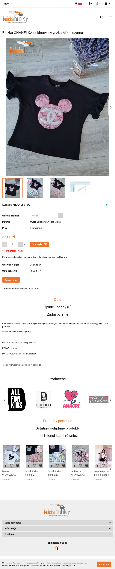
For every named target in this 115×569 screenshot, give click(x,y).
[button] (107, 3)
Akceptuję (104, 564)
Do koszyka (39, 244)
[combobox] (46, 215)
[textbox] (44, 215)
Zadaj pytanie (11, 280)
